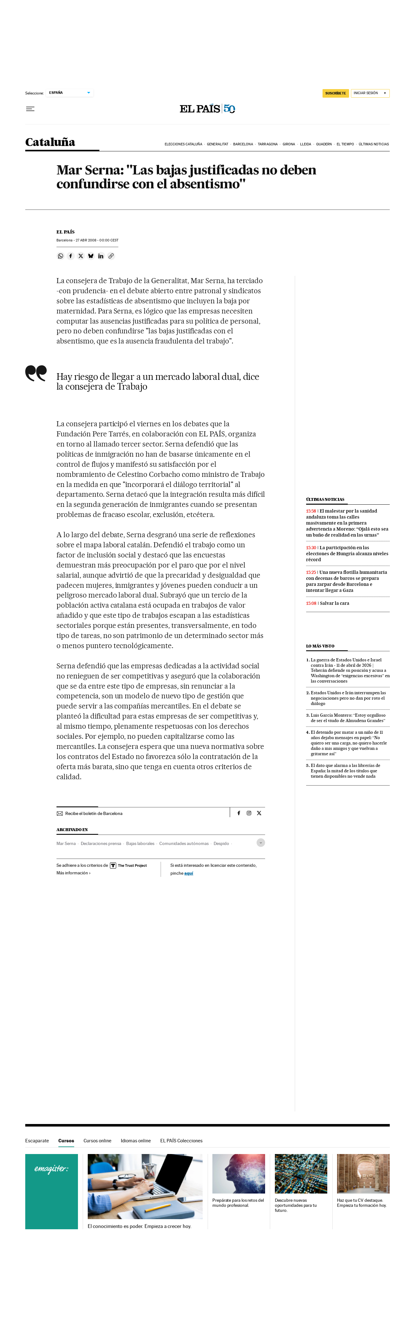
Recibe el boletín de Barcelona (93, 813)
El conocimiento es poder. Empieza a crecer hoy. (140, 1226)
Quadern (324, 144)
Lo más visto (320, 646)
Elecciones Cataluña (183, 144)
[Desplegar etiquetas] (261, 842)
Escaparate (37, 1140)
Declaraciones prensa (101, 843)
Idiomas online (136, 1140)
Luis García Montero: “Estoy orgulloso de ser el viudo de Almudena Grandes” (348, 718)
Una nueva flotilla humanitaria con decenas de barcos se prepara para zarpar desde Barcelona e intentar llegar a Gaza (346, 581)
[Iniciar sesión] (370, 93)
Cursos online (97, 1140)
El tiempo (345, 144)
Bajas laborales (140, 843)
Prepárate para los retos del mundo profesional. (238, 1203)
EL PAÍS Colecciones (181, 1140)
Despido (221, 843)
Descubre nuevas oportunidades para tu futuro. (296, 1205)
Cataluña (50, 143)
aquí (188, 873)
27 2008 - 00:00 (97, 240)
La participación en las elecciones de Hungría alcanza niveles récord (347, 553)
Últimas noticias (374, 144)
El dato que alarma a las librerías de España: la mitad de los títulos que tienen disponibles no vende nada (345, 771)
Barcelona (243, 144)
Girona (289, 144)
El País (65, 232)
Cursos (66, 1140)
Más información (73, 872)
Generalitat (217, 144)
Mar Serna (66, 843)
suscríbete (335, 93)
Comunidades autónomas (184, 843)
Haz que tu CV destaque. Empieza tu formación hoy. (362, 1203)
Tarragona (268, 144)
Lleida (305, 144)
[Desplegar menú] (30, 109)
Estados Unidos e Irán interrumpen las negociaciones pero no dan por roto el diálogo (348, 698)
